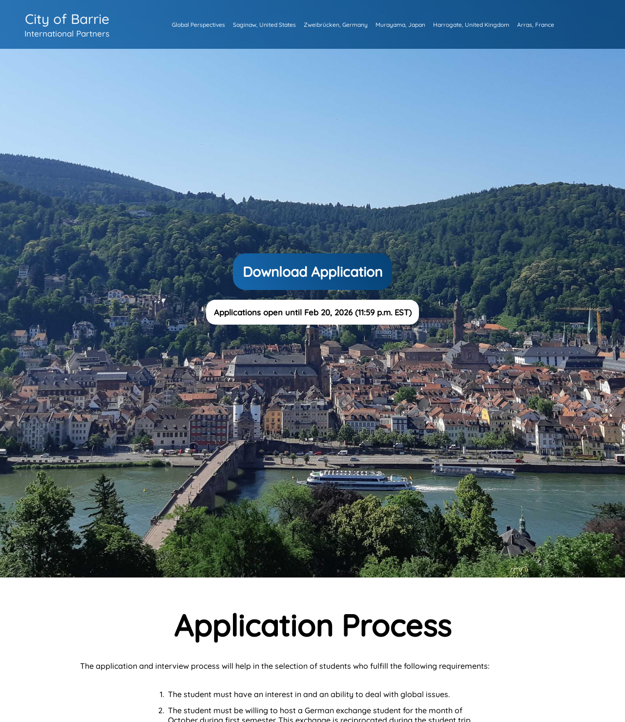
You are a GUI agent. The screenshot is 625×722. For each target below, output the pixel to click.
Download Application (312, 271)
